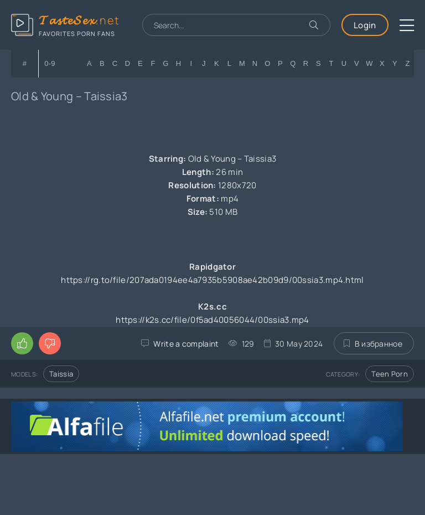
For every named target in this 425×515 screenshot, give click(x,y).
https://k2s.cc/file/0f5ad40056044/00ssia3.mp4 (212, 320)
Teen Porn (389, 374)
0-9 (49, 63)
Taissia (61, 374)
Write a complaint (186, 343)
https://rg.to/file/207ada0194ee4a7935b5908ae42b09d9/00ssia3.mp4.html (212, 280)
